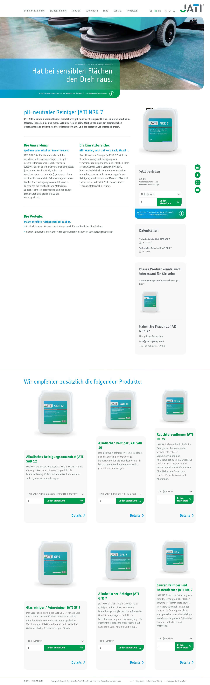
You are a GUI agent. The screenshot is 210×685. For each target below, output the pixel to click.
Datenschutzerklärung (154, 681)
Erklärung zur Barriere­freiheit (175, 681)
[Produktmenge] (148, 202)
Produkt (83, 65)
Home (77, 65)
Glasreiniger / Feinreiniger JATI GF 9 (53, 607)
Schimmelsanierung (34, 11)
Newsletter (132, 11)
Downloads (165, 11)
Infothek (76, 11)
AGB (132, 681)
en (159, 11)
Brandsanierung (58, 11)
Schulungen (92, 11)
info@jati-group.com (151, 341)
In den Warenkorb (165, 202)
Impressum (140, 681)
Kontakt (117, 11)
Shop (105, 11)
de (155, 11)
